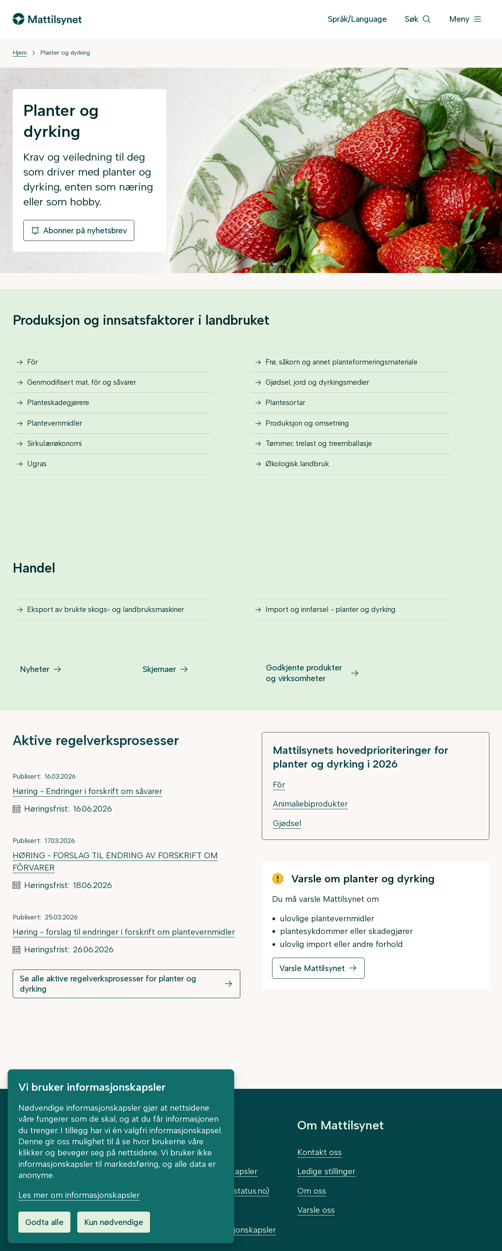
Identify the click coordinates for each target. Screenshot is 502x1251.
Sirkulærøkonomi (60, 473)
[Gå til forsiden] (47, 19)
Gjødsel (287, 880)
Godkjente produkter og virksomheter (304, 730)
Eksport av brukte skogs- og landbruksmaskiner (82, 657)
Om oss (311, 1191)
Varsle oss (316, 1210)
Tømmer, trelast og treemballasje (328, 473)
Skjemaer (159, 726)
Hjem (20, 52)
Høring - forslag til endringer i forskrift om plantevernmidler (124, 989)
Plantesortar (290, 419)
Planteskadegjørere (65, 419)
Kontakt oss (319, 1152)
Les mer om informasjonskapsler (79, 1195)
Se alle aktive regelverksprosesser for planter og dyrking (108, 1041)
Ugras (40, 500)
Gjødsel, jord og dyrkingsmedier (326, 392)
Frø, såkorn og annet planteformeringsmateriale (355, 365)
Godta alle (44, 1222)
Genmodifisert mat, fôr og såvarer (92, 392)
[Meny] (465, 19)
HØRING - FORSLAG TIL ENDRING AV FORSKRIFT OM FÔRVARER (115, 918)
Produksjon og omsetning (315, 446)
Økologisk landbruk (303, 500)
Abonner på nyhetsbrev (79, 230)
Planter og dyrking (65, 52)
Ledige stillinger (326, 1171)
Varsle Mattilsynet (312, 1025)
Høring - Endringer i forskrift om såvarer (87, 848)
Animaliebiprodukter (310, 860)
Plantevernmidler (60, 446)
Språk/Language (357, 19)
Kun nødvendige (113, 1222)
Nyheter (34, 726)
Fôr (35, 365)
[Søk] (418, 19)
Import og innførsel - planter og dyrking (342, 652)
